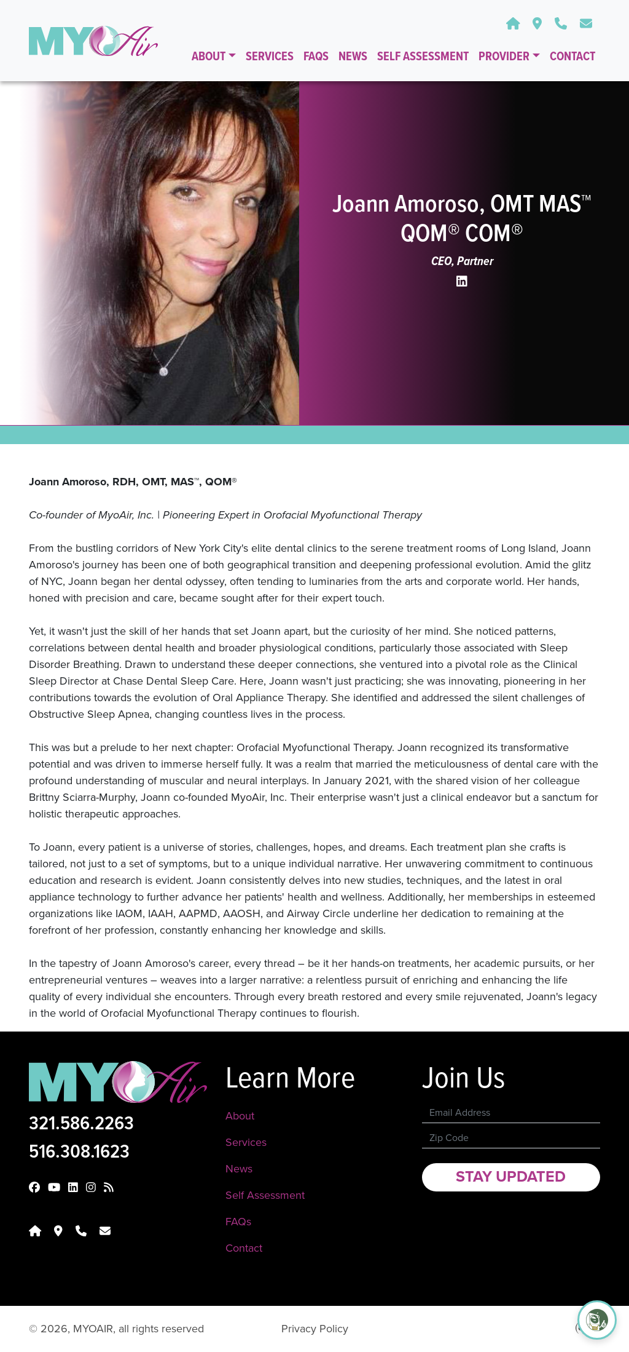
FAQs (316, 57)
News (352, 57)
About (210, 57)
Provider (505, 57)
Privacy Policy (314, 1328)
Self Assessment (423, 57)
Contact (572, 57)
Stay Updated (511, 1176)
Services (270, 57)
